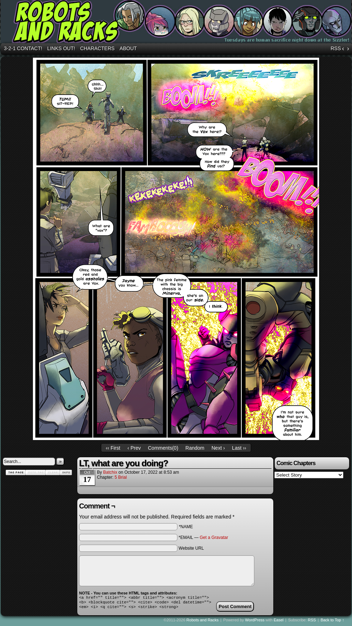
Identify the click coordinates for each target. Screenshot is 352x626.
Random (194, 448)
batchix (110, 472)
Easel (279, 622)
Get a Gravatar (214, 537)
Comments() (163, 448)
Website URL (191, 548)
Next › (218, 448)
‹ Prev (134, 448)
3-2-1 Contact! (23, 48)
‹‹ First (113, 448)
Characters (97, 48)
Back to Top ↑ (332, 622)
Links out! (61, 48)
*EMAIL (203, 537)
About (128, 48)
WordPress (254, 622)
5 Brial (120, 477)
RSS (336, 48)
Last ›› (239, 448)
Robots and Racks (202, 622)
